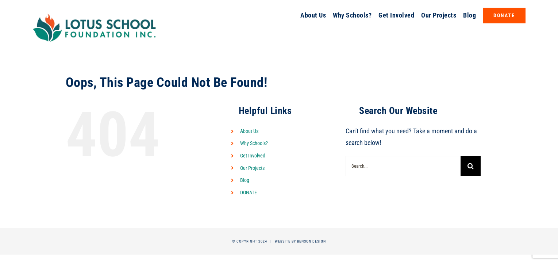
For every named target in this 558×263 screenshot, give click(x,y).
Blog (244, 180)
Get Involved (252, 156)
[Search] (471, 166)
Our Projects (252, 168)
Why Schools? (254, 143)
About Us (249, 131)
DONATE (248, 192)
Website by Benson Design (300, 241)
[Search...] (403, 166)
